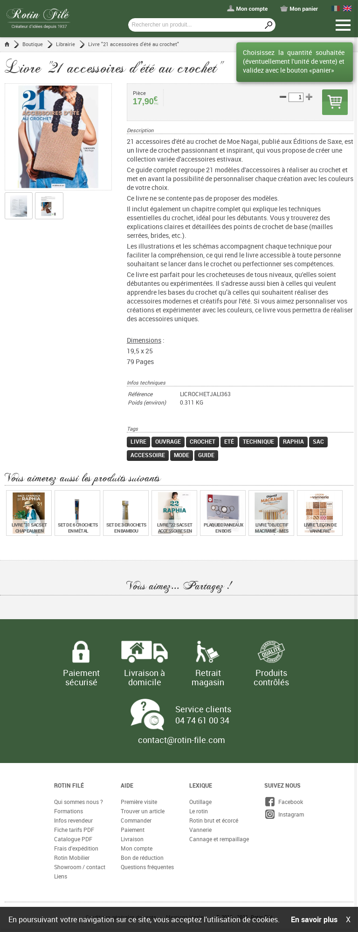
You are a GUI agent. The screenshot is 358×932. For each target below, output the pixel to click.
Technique (258, 442)
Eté (229, 442)
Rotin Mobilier (72, 858)
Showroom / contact (79, 867)
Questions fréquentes (147, 867)
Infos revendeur (73, 820)
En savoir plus (314, 919)
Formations (68, 811)
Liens (60, 876)
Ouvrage (168, 442)
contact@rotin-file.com (181, 740)
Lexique (200, 786)
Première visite (139, 802)
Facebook (283, 802)
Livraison (132, 839)
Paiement (133, 830)
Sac (318, 442)
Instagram (284, 814)
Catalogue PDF (73, 839)
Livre (138, 442)
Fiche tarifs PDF (74, 830)
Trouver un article (143, 811)
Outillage (200, 802)
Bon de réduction (142, 858)
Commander (136, 820)
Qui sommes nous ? (78, 802)
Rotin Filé (69, 786)
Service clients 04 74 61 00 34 (203, 715)
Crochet (202, 442)
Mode (181, 455)
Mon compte (136, 848)
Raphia (293, 442)
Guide (206, 455)
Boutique (32, 44)
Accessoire (148, 455)
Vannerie (200, 830)
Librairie (65, 44)
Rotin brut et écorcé (213, 820)
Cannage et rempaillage (219, 839)
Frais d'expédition (76, 848)
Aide (127, 786)
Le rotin (198, 811)
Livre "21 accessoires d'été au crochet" (133, 44)
